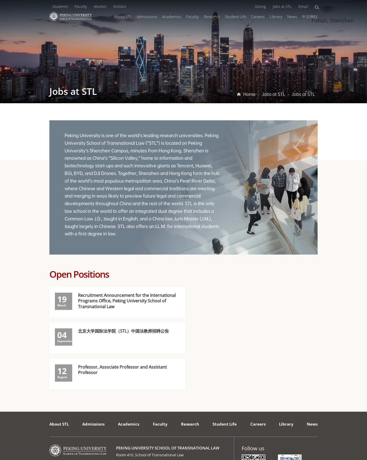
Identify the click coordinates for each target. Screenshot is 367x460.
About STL (123, 16)
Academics (171, 16)
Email (303, 6)
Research (212, 16)
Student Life (235, 16)
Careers (258, 16)
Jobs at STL (282, 6)
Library (276, 16)
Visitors (119, 6)
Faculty (81, 6)
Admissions (147, 16)
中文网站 (310, 16)
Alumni (100, 6)
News (292, 16)
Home (249, 94)
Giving (260, 6)
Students (60, 6)
